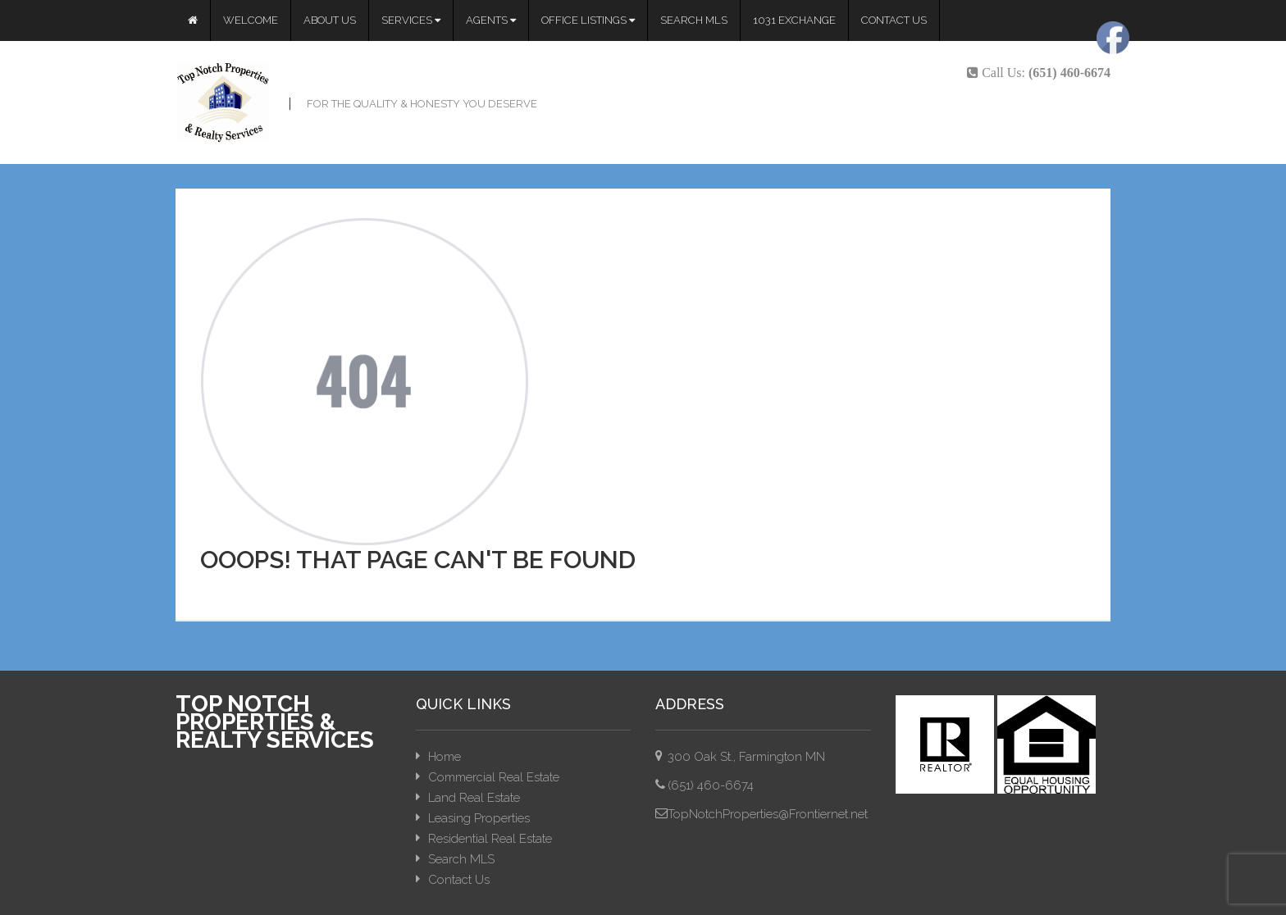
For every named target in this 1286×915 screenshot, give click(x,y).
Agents (491, 20)
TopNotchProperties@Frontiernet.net (768, 814)
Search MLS (693, 20)
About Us (329, 20)
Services (410, 20)
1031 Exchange (794, 20)
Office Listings (588, 20)
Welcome (250, 20)
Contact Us (894, 20)
